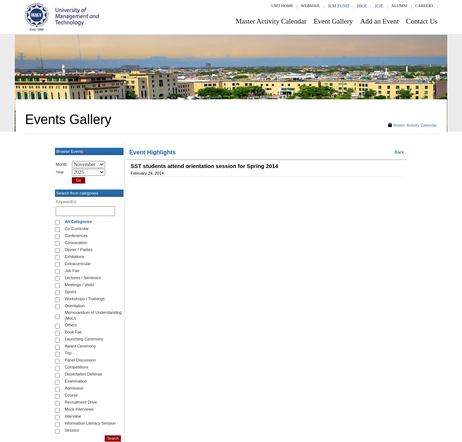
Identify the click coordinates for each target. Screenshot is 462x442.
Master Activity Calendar (271, 21)
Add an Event (379, 21)
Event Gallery (333, 21)
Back (399, 152)
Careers (424, 5)
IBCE (362, 5)
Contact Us (422, 21)
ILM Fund (339, 5)
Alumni (399, 5)
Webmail (310, 5)
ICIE (379, 5)
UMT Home (282, 5)
